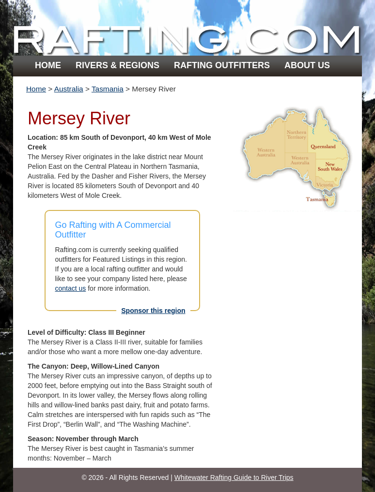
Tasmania (108, 89)
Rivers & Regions (117, 65)
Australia (68, 89)
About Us (307, 65)
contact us (70, 288)
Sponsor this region (153, 310)
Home (48, 65)
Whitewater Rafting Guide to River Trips (234, 477)
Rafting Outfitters (222, 65)
